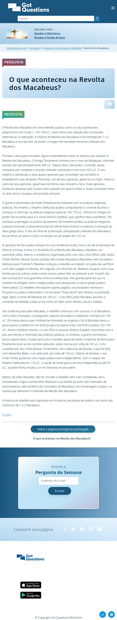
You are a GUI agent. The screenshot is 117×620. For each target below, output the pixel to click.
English (6, 415)
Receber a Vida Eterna (47, 33)
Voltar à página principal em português (63, 429)
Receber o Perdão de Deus (49, 37)
